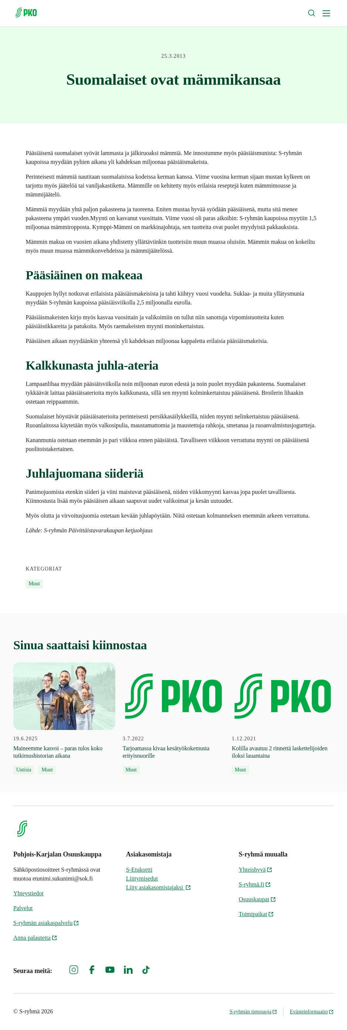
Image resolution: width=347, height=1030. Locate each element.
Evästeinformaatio (312, 1011)
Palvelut (23, 908)
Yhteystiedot (28, 893)
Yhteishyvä (255, 869)
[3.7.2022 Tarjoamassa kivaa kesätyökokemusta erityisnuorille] (174, 718)
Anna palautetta (35, 938)
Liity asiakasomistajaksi (158, 887)
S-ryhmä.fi (255, 884)
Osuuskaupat (257, 899)
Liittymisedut (142, 878)
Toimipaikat (256, 914)
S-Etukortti (139, 869)
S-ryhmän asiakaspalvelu (46, 923)
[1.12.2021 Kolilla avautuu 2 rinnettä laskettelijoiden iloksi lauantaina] (283, 718)
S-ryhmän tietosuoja (253, 1011)
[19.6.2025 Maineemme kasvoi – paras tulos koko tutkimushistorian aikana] (64, 718)
